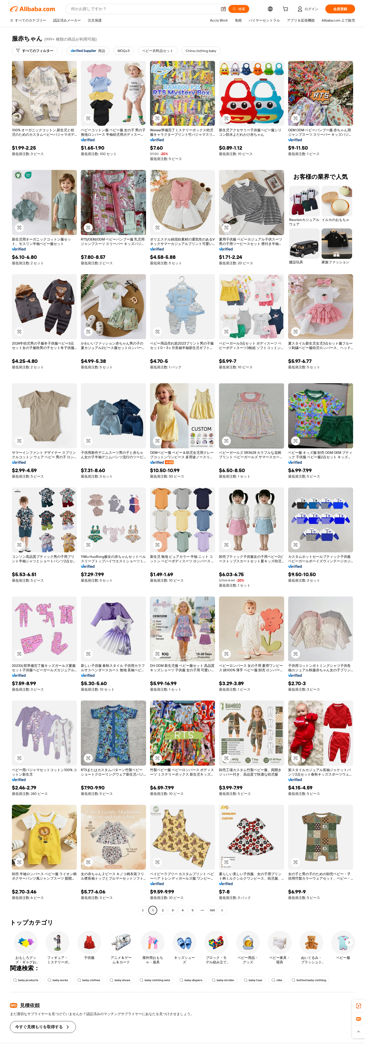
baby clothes (88, 980)
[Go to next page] (222, 910)
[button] (223, 9)
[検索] (238, 9)
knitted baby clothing (309, 980)
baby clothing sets (155, 980)
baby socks (58, 980)
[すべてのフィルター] (35, 51)
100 (212, 910)
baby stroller (223, 980)
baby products (25, 980)
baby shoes (120, 980)
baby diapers (191, 980)
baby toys (253, 980)
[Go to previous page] (142, 910)
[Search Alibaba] (143, 9)
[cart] (286, 10)
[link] (358, 1005)
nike (277, 980)
